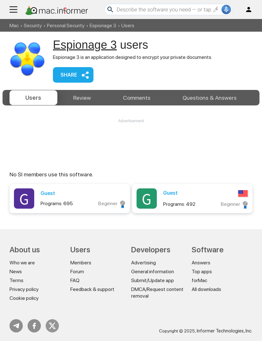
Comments (136, 97)
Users (33, 97)
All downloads (206, 289)
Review (82, 97)
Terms (16, 280)
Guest (48, 193)
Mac (14, 25)
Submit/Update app (152, 280)
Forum (77, 271)
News (16, 271)
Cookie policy (24, 298)
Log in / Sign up (246, 9)
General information (152, 271)
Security (33, 25)
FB (34, 325)
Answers (209, 97)
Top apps (202, 271)
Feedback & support (92, 289)
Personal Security (66, 25)
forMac (199, 280)
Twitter (52, 325)
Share (69, 75)
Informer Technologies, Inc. (224, 331)
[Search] (168, 9)
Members (80, 263)
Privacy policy (24, 289)
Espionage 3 (103, 25)
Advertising (143, 263)
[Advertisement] (131, 142)
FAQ (75, 280)
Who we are (22, 263)
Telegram (16, 325)
